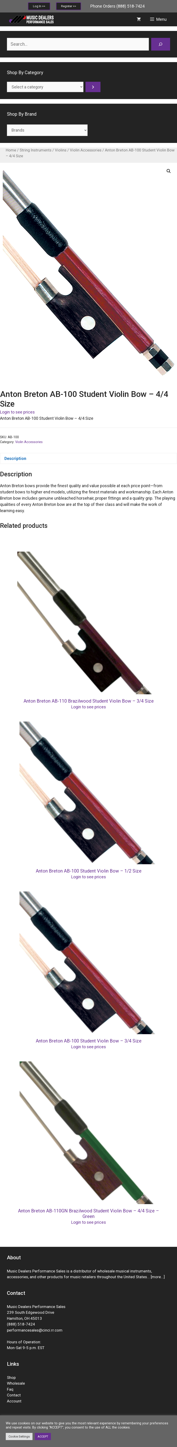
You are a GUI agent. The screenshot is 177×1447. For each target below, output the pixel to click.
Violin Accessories (85, 150)
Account (14, 1401)
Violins (60, 150)
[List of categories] (45, 87)
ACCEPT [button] (43, 1436)
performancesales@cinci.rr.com (34, 1330)
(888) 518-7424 (130, 6)
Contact (14, 1395)
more (156, 1277)
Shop (11, 1377)
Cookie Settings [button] (19, 1436)
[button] (169, 171)
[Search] (160, 44)
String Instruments (35, 150)
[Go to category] (93, 87)
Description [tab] (15, 458)
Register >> (68, 6)
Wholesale (16, 1383)
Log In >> (39, 6)
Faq (10, 1389)
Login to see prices (17, 412)
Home (11, 150)
